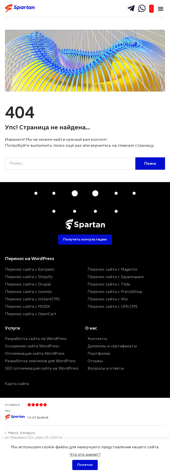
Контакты (97, 338)
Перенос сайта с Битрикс (30, 269)
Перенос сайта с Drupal (28, 284)
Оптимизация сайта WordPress (35, 353)
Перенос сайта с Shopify (28, 276)
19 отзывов (37, 417)
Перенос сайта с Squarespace (116, 276)
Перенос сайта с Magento (112, 269)
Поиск (150, 163)
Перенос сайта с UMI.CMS (113, 306)
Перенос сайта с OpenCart (30, 313)
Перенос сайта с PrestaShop (115, 291)
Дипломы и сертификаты (112, 346)
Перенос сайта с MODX (27, 306)
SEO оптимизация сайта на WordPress (41, 368)
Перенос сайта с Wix (108, 299)
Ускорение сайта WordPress (32, 346)
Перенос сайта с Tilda (109, 284)
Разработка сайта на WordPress (36, 338)
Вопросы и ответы (106, 368)
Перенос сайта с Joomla (28, 291)
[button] (160, 8)
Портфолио (99, 353)
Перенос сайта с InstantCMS (32, 299)
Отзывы (95, 360)
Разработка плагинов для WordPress (40, 360)
